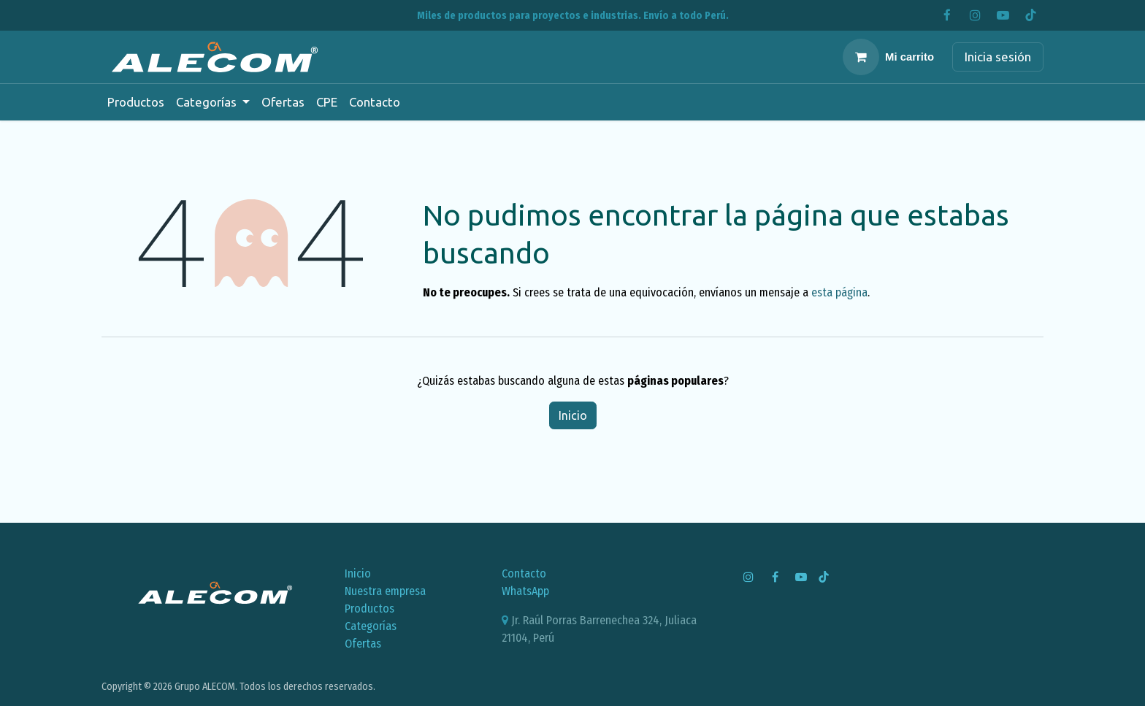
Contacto (524, 573)
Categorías (371, 626)
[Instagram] (974, 15)
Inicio (573, 415)
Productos (369, 608)
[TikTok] (1030, 15)
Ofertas (363, 644)
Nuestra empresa (385, 591)
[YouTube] (1002, 15)
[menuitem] (136, 102)
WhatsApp (525, 591)
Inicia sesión (998, 57)
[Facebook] (947, 15)
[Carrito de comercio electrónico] (888, 57)
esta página (839, 292)
